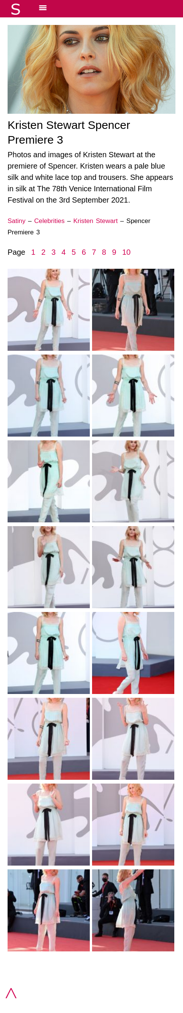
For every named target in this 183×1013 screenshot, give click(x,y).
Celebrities (49, 221)
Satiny (16, 221)
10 (126, 252)
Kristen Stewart (95, 221)
